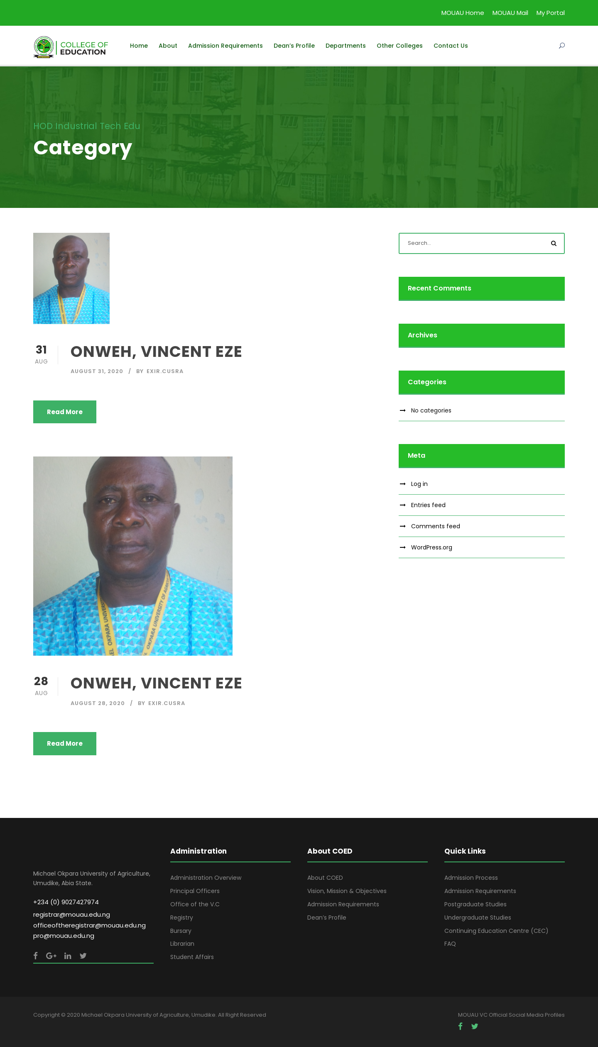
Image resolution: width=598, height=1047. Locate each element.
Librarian (182, 944)
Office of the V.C (195, 904)
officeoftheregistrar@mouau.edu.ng (89, 925)
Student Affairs (192, 957)
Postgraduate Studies (475, 904)
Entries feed (428, 505)
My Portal (551, 12)
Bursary (180, 931)
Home (139, 45)
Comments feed (435, 526)
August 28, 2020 (98, 703)
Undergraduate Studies (477, 917)
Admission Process (471, 878)
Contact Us (451, 45)
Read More (65, 412)
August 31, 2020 (97, 371)
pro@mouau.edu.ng (63, 935)
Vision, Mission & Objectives (347, 891)
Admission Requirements (225, 45)
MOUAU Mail (510, 12)
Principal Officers (195, 891)
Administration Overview (205, 878)
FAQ (450, 944)
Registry (181, 917)
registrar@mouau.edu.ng (71, 914)
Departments (346, 45)
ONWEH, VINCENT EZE (157, 351)
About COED (325, 878)
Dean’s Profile (294, 45)
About (168, 45)
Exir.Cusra (165, 371)
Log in (419, 484)
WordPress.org (431, 547)
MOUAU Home (462, 12)
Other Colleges (400, 45)
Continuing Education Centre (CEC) (496, 931)
